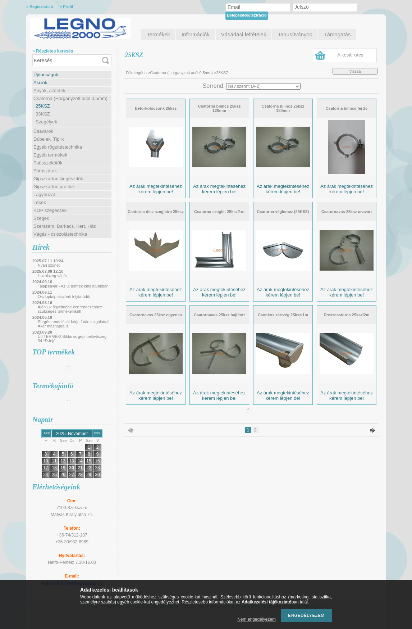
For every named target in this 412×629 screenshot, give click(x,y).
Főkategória (136, 73)
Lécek (39, 202)
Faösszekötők (47, 163)
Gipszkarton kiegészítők (58, 178)
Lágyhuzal (44, 194)
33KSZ (43, 114)
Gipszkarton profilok (54, 186)
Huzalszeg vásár (52, 275)
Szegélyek (46, 122)
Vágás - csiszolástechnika (60, 234)
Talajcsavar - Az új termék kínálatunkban (73, 286)
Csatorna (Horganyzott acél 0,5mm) (70, 98)
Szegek (41, 218)
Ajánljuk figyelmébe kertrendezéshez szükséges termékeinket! (70, 309)
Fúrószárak (45, 170)
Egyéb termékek (50, 155)
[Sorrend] (263, 86)
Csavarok (43, 131)
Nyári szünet (49, 265)
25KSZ (43, 106)
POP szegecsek (50, 210)
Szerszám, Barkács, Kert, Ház (64, 226)
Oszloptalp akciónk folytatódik (64, 296)
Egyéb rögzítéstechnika (57, 147)
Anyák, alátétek (49, 90)
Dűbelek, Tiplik (48, 139)
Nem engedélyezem (256, 619)
